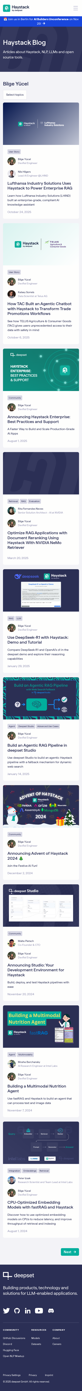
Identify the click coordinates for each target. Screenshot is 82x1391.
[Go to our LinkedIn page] (27, 1312)
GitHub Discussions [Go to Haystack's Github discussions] (14, 1338)
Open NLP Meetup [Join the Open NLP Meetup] (13, 1356)
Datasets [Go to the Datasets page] (36, 1344)
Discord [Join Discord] (7, 1344)
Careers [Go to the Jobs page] (56, 1344)
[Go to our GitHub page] (17, 1312)
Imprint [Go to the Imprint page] (49, 1375)
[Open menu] (75, 8)
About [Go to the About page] (56, 1338)
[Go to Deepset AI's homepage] (41, 1276)
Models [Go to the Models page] (35, 1338)
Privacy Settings (12, 1375)
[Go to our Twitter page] (6, 1312)
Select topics (15, 94)
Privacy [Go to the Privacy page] (33, 1375)
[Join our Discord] (51, 1312)
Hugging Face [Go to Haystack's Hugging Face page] (11, 1350)
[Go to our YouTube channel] (39, 1312)
